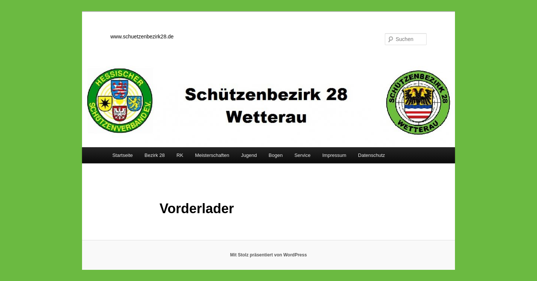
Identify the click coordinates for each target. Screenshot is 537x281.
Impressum (334, 155)
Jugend (249, 155)
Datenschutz (371, 155)
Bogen (275, 155)
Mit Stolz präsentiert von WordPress (268, 255)
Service (302, 155)
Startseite (122, 155)
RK (179, 155)
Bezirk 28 (155, 155)
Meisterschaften (212, 155)
